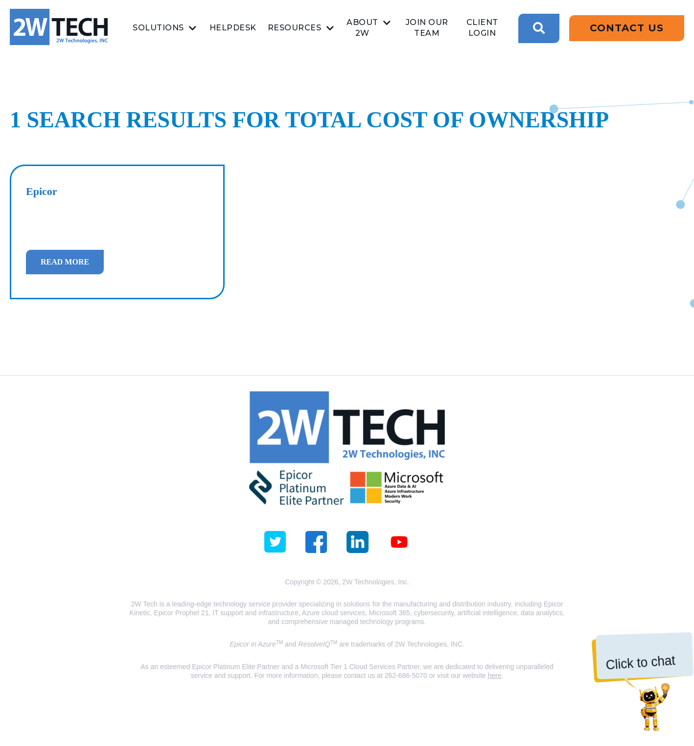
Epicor (41, 191)
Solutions (158, 27)
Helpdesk (232, 27)
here (495, 675)
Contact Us (627, 28)
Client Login (482, 28)
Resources (295, 27)
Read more (65, 262)
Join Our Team (427, 28)
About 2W (362, 28)
